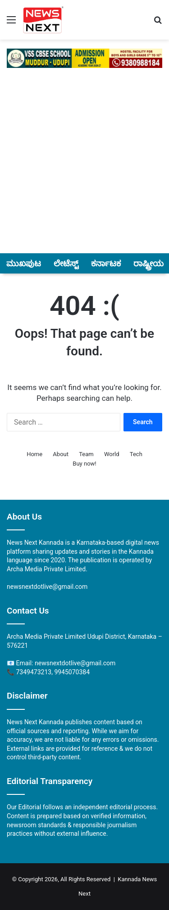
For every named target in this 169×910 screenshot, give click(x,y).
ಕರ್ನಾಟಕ (106, 263)
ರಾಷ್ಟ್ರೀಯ (148, 263)
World (111, 454)
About (61, 454)
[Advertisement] (84, 165)
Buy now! (84, 463)
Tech (136, 454)
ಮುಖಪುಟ (23, 263)
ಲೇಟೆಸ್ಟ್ (66, 263)
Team (86, 454)
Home (34, 454)
